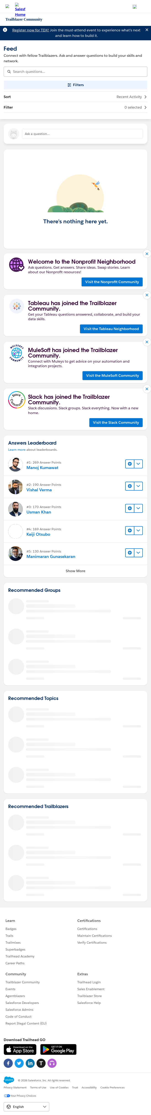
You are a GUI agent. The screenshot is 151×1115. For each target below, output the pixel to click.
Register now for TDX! (30, 30)
